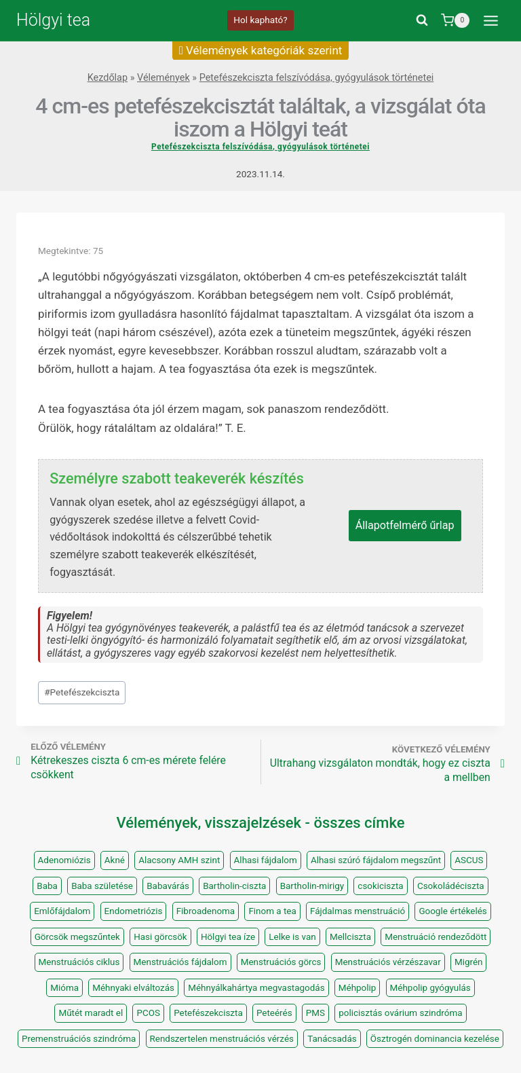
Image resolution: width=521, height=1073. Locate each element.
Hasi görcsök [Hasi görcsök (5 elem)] (160, 937)
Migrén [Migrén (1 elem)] (469, 962)
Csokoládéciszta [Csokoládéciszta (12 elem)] (450, 886)
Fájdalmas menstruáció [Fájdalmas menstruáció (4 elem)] (357, 911)
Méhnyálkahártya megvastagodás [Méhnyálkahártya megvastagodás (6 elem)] (256, 988)
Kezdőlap (108, 78)
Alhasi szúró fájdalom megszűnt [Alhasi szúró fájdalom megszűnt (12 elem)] (376, 860)
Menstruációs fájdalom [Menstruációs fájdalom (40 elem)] (180, 962)
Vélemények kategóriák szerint (261, 50)
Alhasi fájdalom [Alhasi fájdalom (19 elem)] (265, 860)
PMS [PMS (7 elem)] (315, 1013)
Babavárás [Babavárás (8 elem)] (168, 886)
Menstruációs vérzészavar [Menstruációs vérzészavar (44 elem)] (388, 962)
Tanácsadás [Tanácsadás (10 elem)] (331, 1039)
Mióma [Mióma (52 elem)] (64, 988)
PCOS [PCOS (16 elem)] (147, 1013)
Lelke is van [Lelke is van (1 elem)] (292, 937)
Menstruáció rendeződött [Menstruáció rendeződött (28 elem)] (435, 937)
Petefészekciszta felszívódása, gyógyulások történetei (316, 78)
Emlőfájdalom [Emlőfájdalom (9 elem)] (62, 911)
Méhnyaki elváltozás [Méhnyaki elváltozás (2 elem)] (133, 988)
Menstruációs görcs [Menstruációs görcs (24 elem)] (281, 962)
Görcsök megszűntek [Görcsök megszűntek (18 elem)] (77, 937)
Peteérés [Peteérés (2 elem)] (274, 1013)
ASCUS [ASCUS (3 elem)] (469, 860)
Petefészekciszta (81, 692)
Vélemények (163, 78)
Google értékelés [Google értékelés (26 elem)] (452, 911)
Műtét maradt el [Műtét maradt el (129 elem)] (90, 1013)
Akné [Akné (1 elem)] (114, 860)
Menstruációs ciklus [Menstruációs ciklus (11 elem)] (79, 962)
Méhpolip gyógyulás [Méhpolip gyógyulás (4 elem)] (430, 988)
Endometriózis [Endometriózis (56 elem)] (133, 911)
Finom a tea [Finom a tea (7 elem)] (272, 911)
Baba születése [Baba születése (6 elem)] (102, 886)
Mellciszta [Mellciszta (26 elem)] (350, 937)
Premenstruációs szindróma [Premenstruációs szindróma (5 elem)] (79, 1039)
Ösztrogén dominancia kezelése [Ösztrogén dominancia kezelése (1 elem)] (434, 1039)
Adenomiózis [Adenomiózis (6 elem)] (64, 860)
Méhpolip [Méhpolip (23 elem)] (358, 988)
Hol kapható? (260, 19)
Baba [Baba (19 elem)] (47, 886)
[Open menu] (490, 20)
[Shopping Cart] (455, 20)
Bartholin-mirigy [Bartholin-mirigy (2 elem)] (312, 886)
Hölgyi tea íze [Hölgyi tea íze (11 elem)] (228, 937)
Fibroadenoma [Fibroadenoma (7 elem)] (205, 911)
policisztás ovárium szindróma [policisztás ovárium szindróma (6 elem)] (400, 1013)
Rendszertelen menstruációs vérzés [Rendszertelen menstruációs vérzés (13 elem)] (222, 1039)
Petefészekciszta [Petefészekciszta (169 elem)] (208, 1013)
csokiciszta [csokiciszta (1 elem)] (380, 886)
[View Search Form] (422, 20)
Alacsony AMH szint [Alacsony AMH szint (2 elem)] (179, 860)
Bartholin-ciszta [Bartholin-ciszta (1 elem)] (234, 886)
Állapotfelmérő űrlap (405, 525)
